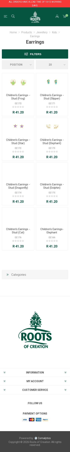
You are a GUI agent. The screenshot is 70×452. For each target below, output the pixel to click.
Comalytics (42, 438)
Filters (35, 54)
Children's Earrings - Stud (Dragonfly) (18, 186)
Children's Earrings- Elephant (52, 230)
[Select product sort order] (18, 64)
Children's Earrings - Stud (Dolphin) (52, 186)
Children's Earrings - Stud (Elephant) (52, 141)
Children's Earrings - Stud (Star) (18, 141)
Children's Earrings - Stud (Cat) (18, 230)
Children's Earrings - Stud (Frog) (18, 97)
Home (13, 32)
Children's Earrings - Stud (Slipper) (52, 97)
